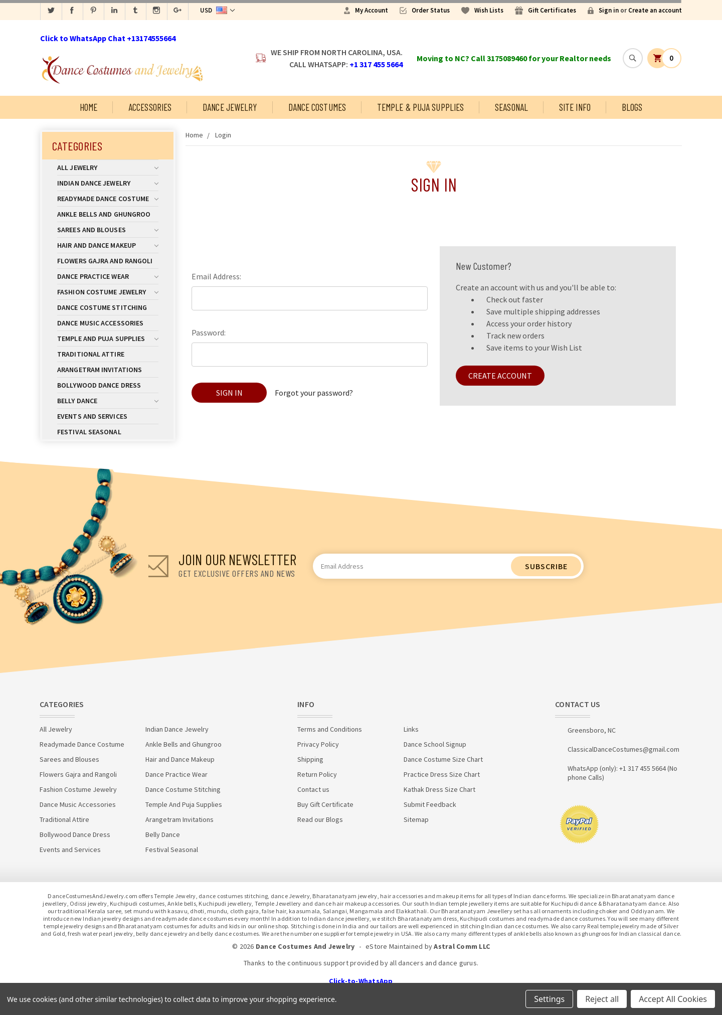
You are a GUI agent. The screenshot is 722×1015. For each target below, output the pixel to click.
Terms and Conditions (329, 729)
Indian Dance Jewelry (107, 183)
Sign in (609, 10)
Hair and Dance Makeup (107, 245)
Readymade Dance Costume (107, 198)
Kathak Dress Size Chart (439, 789)
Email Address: (216, 276)
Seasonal (511, 107)
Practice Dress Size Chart (442, 774)
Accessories (149, 107)
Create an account (655, 10)
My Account (371, 10)
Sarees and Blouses (107, 229)
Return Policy (317, 774)
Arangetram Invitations (99, 369)
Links (411, 729)
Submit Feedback (430, 804)
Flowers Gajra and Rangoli (105, 260)
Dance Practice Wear (107, 276)
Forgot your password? (314, 393)
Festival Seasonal (89, 431)
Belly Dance (107, 400)
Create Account (500, 376)
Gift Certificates (552, 10)
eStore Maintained (394, 946)
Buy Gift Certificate (325, 804)
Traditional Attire (90, 354)
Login (223, 134)
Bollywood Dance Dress (99, 385)
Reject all (602, 998)
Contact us (313, 789)
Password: (209, 332)
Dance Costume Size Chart (443, 759)
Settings (549, 998)
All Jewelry (107, 167)
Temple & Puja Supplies (420, 107)
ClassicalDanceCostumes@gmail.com (623, 749)
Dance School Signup (435, 744)
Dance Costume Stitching (102, 307)
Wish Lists (488, 10)
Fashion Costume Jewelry (107, 291)
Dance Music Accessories (100, 322)
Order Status (431, 10)
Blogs (632, 107)
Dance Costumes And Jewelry (305, 946)
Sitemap (416, 819)
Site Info (575, 107)
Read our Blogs (320, 819)
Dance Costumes (317, 107)
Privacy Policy (318, 744)
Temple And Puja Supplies (107, 338)
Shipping (310, 759)
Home (88, 107)
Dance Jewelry (230, 107)
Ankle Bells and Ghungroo (103, 214)
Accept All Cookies (673, 998)
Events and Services (92, 416)
